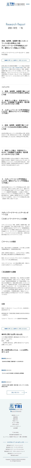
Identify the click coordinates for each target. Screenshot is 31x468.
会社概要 (15, 429)
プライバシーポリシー (15, 427)
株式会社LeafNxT (14, 457)
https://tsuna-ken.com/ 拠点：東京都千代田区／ (14, 67)
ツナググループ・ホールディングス (15, 443)
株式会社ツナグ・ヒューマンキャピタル (14, 450)
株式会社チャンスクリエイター (14, 455)
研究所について (15, 415)
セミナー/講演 (15, 423)
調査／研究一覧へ (15, 392)
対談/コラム (15, 421)
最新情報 (15, 417)
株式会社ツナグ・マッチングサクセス (15, 448)
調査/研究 (15, 419)
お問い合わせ (15, 425)
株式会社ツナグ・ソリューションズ (14, 446)
